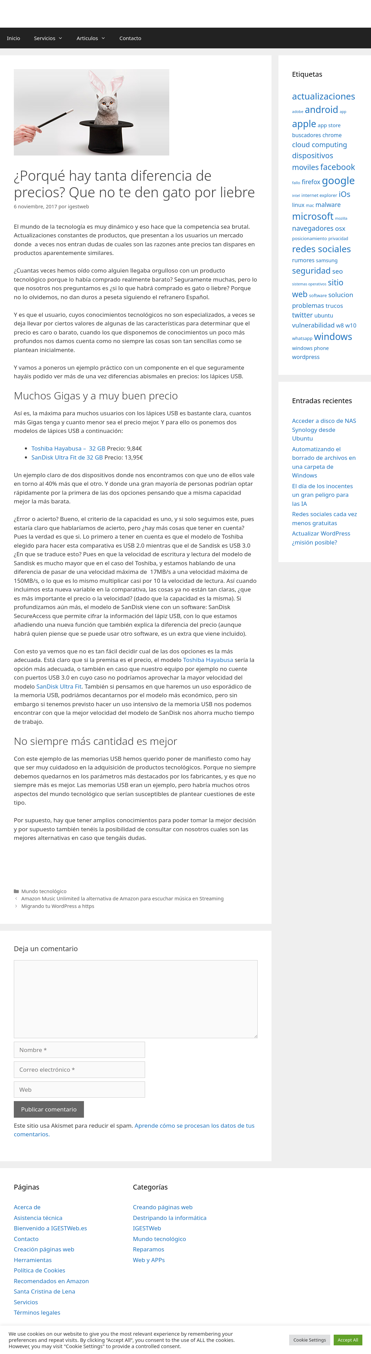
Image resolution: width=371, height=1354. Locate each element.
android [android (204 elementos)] (322, 109)
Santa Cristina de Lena (44, 1291)
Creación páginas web (44, 1249)
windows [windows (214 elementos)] (333, 336)
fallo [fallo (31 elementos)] (296, 182)
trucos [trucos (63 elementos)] (334, 306)
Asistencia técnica (38, 1218)
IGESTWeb (147, 1228)
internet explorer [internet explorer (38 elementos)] (319, 195)
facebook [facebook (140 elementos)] (337, 166)
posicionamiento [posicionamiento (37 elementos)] (309, 238)
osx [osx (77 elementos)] (340, 228)
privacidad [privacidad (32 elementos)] (338, 238)
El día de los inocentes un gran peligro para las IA (322, 495)
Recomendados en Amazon (51, 1281)
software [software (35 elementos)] (318, 296)
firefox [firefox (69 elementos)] (311, 182)
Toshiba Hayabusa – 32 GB (68, 448)
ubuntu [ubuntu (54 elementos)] (323, 315)
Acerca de (27, 1207)
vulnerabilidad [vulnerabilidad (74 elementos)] (313, 325)
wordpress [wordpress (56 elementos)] (306, 357)
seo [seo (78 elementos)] (337, 271)
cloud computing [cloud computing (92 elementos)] (319, 144)
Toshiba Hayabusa (208, 660)
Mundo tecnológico (44, 891)
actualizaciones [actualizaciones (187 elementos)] (323, 96)
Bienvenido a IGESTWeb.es (50, 1228)
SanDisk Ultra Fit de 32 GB (67, 457)
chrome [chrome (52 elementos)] (332, 135)
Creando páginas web (163, 1207)
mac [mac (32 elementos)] (310, 205)
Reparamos (148, 1249)
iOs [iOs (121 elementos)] (345, 194)
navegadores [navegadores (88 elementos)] (313, 228)
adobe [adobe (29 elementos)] (298, 111)
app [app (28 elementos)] (343, 111)
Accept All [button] (348, 1340)
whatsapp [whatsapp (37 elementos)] (302, 338)
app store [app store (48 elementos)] (329, 125)
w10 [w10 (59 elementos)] (350, 325)
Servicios (52, 38)
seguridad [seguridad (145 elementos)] (311, 270)
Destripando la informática (170, 1218)
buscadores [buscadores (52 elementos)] (306, 135)
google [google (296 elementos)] (338, 180)
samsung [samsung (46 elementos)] (327, 260)
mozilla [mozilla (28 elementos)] (341, 218)
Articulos (95, 38)
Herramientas (33, 1260)
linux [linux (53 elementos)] (298, 205)
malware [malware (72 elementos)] (328, 204)
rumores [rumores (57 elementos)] (303, 260)
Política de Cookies (39, 1270)
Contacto (130, 38)
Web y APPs (149, 1260)
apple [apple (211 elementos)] (304, 123)
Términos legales (37, 1312)
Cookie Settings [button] (309, 1340)
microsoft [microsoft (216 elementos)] (313, 216)
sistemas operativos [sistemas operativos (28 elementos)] (309, 284)
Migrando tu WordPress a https (57, 906)
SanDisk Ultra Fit (59, 686)
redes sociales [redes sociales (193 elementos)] (321, 249)
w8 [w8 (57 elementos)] (340, 325)
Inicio (13, 38)
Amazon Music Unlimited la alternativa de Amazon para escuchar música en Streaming (122, 898)
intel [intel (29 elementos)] (296, 195)
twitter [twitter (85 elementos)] (302, 315)
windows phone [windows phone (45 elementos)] (310, 348)
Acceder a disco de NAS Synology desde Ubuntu (324, 429)
